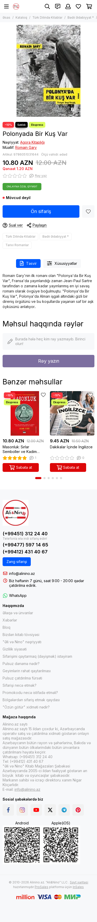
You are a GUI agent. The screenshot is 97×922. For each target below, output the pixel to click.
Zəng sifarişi (16, 561)
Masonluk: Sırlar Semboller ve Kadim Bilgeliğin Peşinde (20, 449)
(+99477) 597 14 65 (25, 544)
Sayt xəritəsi (79, 882)
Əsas (6, 17)
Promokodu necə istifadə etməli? (30, 692)
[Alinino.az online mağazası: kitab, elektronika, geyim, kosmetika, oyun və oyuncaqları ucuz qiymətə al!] (16, 6)
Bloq (6, 627)
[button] (38, 478)
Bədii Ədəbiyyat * (81, 17)
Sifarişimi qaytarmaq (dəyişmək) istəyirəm (37, 656)
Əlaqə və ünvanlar (18, 613)
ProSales (41, 887)
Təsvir (28, 263)
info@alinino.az (22, 573)
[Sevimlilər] (78, 6)
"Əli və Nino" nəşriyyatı (22, 642)
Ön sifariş (41, 211)
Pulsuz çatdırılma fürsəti (22, 678)
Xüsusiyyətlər (62, 263)
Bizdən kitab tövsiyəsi (21, 634)
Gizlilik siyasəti (15, 649)
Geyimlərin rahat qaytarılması (27, 671)
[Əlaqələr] (58, 6)
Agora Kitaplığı (32, 142)
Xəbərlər (10, 620)
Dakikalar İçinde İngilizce (71, 447)
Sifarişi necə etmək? (19, 685)
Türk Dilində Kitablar (47, 17)
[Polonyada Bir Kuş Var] (48, 71)
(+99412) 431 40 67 (25, 551)
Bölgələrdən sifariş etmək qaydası (31, 700)
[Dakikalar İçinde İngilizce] (72, 413)
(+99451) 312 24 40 (25, 533)
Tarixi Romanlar (17, 245)
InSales (78, 887)
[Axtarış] (47, 6)
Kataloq (21, 17)
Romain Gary (26, 147)
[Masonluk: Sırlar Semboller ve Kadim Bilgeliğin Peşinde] (25, 413)
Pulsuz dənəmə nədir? (21, 663)
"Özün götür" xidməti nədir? (26, 707)
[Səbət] (89, 6)
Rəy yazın (48, 361)
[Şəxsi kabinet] (68, 6)
